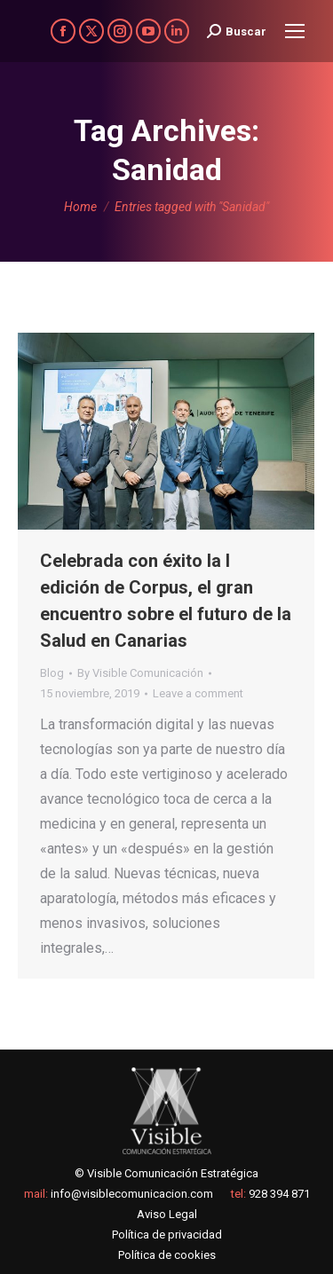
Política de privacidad (167, 1234)
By (140, 673)
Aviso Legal (167, 1214)
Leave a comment (198, 693)
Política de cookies (167, 1255)
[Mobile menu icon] (294, 31)
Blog (52, 673)
